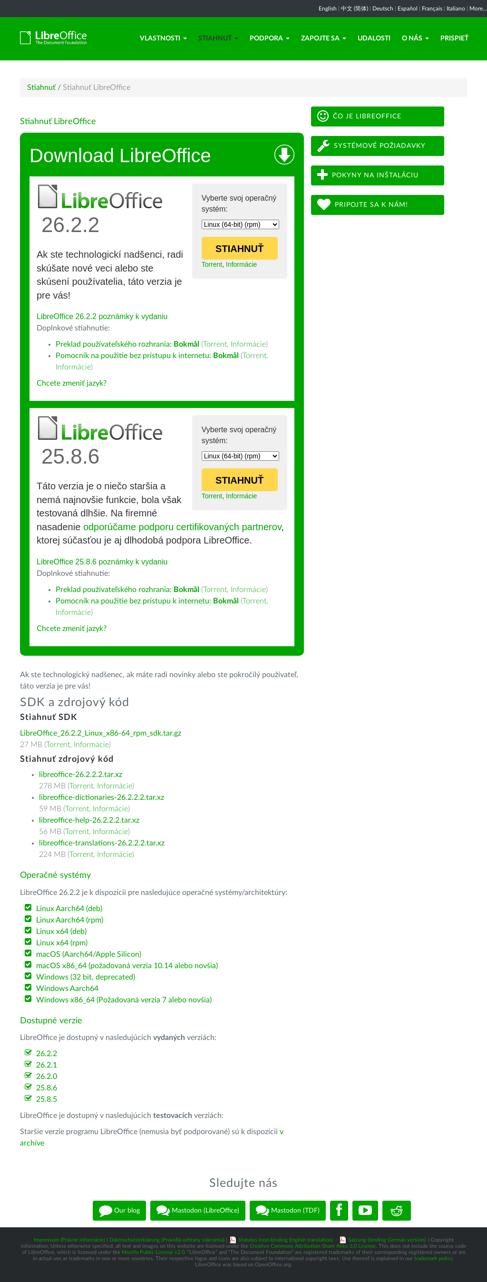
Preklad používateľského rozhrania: (127, 344)
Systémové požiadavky (371, 146)
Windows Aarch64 (67, 988)
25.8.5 (46, 1099)
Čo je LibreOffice (359, 116)
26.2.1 (46, 1065)
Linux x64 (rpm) (62, 943)
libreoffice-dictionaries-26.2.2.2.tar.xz (101, 797)
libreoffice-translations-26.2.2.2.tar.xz (102, 843)
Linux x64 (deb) (61, 931)
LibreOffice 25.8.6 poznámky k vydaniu (102, 562)
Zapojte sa (323, 38)
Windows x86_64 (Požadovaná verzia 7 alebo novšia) (124, 1000)
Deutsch (382, 8)
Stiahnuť (218, 38)
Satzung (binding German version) (387, 1240)
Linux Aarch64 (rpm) (69, 920)
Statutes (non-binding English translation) (285, 1240)
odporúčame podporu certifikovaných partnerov (182, 527)
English (328, 8)
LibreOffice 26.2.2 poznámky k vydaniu (102, 316)
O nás (415, 38)
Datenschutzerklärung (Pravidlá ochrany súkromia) (166, 1240)
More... (478, 8)
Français (432, 8)
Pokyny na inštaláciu (368, 175)
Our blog (119, 1210)
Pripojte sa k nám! (362, 205)
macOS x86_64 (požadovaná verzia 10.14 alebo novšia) (127, 966)
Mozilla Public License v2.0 (153, 1252)
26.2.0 (46, 1076)
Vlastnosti (163, 38)
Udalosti (374, 38)
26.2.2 (46, 1054)
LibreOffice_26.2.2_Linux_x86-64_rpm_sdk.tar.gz (100, 733)
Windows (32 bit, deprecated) (85, 977)
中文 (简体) (354, 8)
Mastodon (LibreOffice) (197, 1210)
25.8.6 (46, 1088)
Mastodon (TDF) (288, 1210)
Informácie (241, 264)
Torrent (212, 264)
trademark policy (433, 1258)
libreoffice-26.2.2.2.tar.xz (80, 774)
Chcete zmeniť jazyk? (72, 383)
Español (408, 8)
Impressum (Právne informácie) (69, 1240)
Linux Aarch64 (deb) (69, 909)
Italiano (456, 8)
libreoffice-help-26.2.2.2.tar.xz (89, 820)
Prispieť (454, 38)
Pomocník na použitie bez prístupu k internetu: (147, 355)
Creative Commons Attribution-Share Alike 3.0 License (313, 1246)
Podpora (270, 38)
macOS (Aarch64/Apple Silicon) (88, 954)
